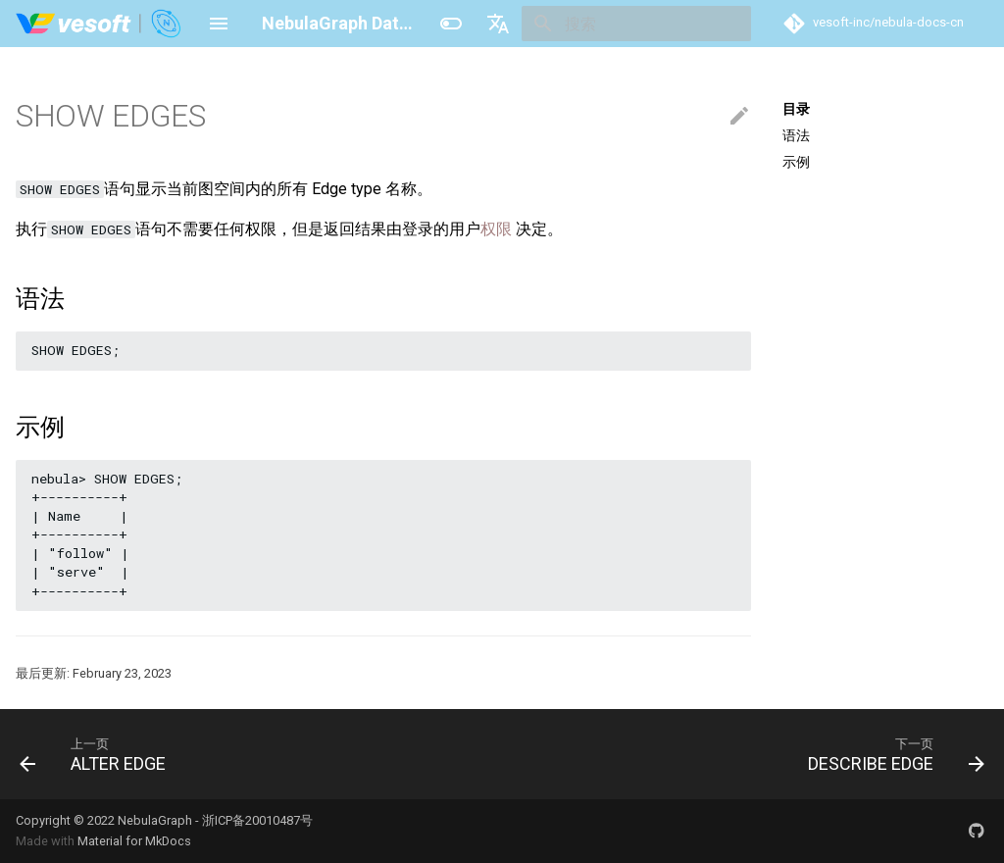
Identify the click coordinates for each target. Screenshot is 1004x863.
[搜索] (636, 23)
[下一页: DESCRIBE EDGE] (891, 754)
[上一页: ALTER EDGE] (97, 754)
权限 (496, 229)
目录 (796, 109)
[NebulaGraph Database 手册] (99, 23)
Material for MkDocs (134, 841)
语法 (796, 135)
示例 (796, 162)
